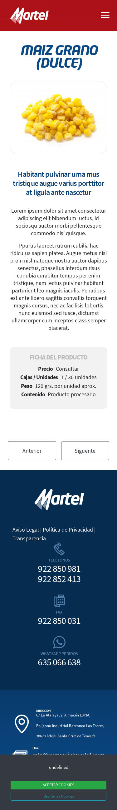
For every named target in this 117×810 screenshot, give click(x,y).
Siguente (85, 450)
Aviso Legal (25, 529)
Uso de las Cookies (58, 796)
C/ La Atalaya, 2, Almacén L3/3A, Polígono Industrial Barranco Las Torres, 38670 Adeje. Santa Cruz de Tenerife (70, 726)
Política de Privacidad (68, 529)
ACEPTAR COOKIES (58, 785)
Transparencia (29, 538)
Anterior (31, 450)
